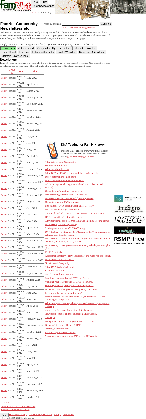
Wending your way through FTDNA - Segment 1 (69, 278)
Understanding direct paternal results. (63, 190)
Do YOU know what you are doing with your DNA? (71, 289)
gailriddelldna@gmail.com (80, 156)
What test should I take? (57, 169)
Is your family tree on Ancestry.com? (63, 292)
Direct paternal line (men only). (60, 176)
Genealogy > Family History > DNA (63, 325)
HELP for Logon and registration (78, 27)
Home (34, 12)
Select (4, 77)
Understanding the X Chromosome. (62, 202)
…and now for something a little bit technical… (69, 310)
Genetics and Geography (57, 263)
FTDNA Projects (53, 252)
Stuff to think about (54, 270)
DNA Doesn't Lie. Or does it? (59, 259)
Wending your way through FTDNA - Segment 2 (69, 281)
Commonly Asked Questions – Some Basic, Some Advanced (75, 213)
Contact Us (68, 414)
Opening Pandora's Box (57, 328)
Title (34, 71)
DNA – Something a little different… (63, 217)
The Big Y (50, 317)
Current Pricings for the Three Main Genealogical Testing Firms (77, 220)
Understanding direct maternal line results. (66, 194)
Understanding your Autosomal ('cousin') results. (69, 198)
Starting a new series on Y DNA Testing (65, 228)
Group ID (12, 71)
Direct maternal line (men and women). (64, 180)
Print (44, 2)
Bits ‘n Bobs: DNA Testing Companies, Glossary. (69, 205)
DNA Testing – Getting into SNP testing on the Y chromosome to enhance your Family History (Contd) (77, 240)
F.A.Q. (57, 414)
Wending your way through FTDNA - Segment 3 (69, 285)
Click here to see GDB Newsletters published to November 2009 (18, 408)
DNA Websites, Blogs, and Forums (62, 209)
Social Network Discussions (59, 274)
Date (21, 71)
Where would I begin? (56, 165)
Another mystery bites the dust (60, 332)
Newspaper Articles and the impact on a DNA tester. (71, 313)
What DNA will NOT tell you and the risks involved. (71, 173)
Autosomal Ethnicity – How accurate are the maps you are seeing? (78, 255)
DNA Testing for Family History (61, 224)
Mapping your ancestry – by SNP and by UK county (71, 336)
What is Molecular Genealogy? (60, 161)
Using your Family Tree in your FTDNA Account (69, 321)
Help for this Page (18, 414)
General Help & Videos (40, 414)
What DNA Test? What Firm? (59, 266)
